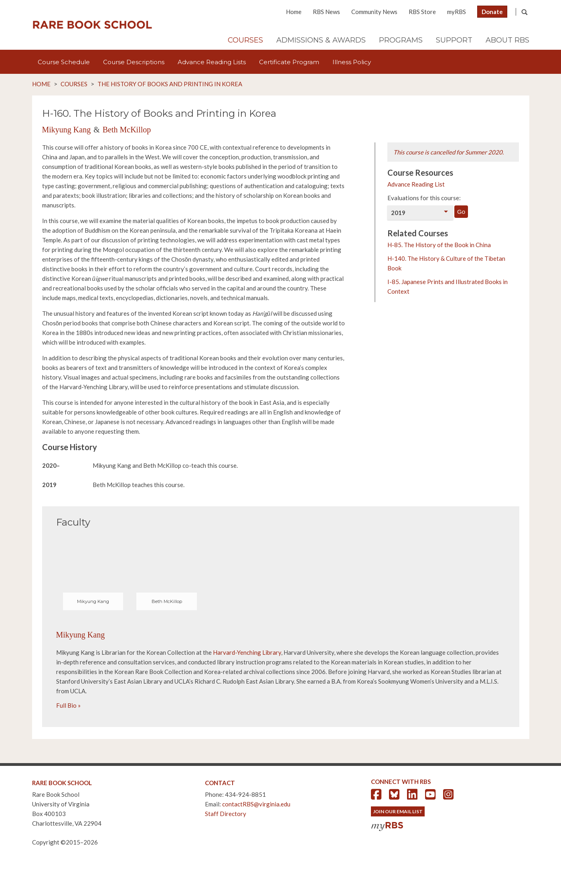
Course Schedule (64, 62)
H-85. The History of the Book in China (439, 244)
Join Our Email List (398, 811)
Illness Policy (351, 62)
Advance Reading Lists (212, 62)
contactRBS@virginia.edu (256, 804)
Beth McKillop (127, 129)
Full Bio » (68, 705)
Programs (401, 40)
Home (294, 11)
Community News (374, 11)
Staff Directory (225, 813)
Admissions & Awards (321, 40)
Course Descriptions (133, 62)
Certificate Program (289, 62)
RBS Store (422, 11)
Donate (492, 11)
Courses (245, 40)
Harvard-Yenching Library (247, 652)
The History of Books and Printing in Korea (169, 83)
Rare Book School (92, 25)
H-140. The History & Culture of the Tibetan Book (446, 263)
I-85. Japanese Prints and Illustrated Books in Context (447, 286)
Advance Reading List (416, 184)
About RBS (507, 40)
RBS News (326, 11)
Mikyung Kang (66, 129)
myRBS (456, 11)
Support (454, 40)
